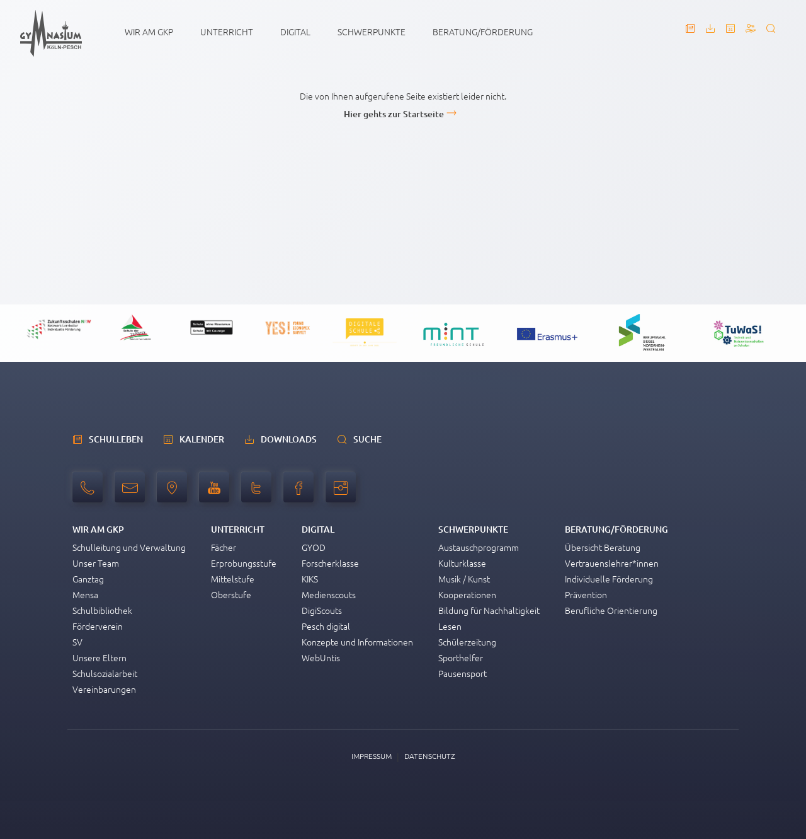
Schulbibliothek (102, 610)
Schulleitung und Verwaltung (129, 547)
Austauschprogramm (478, 547)
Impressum (371, 756)
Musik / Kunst (464, 578)
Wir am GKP (149, 31)
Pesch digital (326, 626)
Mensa (85, 594)
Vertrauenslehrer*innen (612, 563)
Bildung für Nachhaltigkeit (489, 610)
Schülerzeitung (467, 641)
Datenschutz (429, 756)
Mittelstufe (232, 578)
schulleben (116, 439)
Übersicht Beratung (602, 547)
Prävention (586, 594)
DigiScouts (322, 610)
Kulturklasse (462, 563)
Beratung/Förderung (483, 31)
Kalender (201, 439)
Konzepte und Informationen (357, 641)
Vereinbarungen (104, 689)
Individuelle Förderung (609, 578)
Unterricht (226, 31)
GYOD (314, 547)
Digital (295, 31)
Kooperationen (467, 594)
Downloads (289, 439)
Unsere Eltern (99, 657)
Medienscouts (329, 594)
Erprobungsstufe (243, 563)
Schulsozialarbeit (104, 673)
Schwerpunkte (372, 31)
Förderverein (97, 626)
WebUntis (321, 657)
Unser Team (95, 563)
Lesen (450, 626)
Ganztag (88, 578)
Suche (367, 439)
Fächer (223, 547)
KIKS (310, 578)
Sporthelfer (460, 657)
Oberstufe (231, 594)
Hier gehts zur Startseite (394, 114)
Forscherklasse (330, 563)
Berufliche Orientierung (611, 610)
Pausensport (462, 673)
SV (77, 641)
